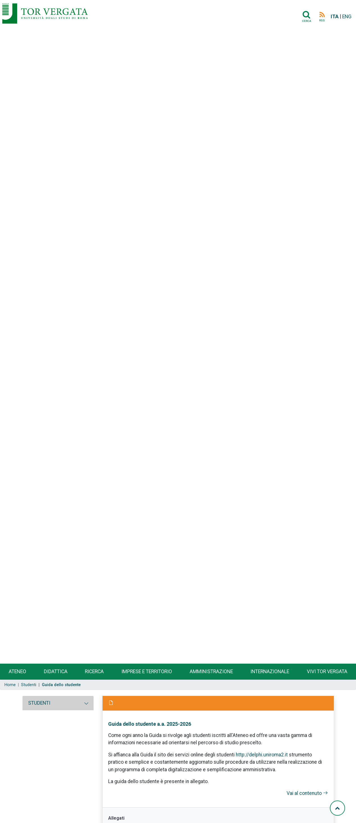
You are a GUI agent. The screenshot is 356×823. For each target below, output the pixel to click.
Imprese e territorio (146, 671)
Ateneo (17, 671)
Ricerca (94, 671)
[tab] (58, 703)
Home (10, 684)
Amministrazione (211, 671)
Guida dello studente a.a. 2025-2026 (149, 724)
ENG (347, 16)
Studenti (28, 684)
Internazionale (269, 671)
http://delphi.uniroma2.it (262, 755)
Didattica (55, 671)
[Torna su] (337, 808)
